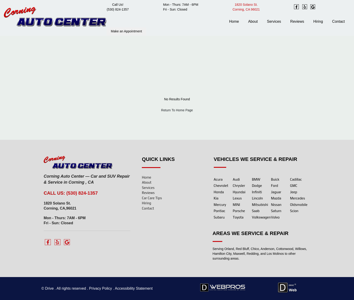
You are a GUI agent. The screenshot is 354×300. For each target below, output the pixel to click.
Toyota (238, 217)
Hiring (318, 21)
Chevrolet (221, 186)
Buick (275, 179)
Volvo (275, 217)
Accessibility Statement (134, 288)
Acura (218, 179)
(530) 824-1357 (118, 9)
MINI (236, 205)
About (253, 21)
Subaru (219, 217)
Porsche (239, 211)
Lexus (237, 198)
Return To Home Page (177, 110)
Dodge (257, 186)
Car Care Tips (152, 198)
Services (274, 21)
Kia (216, 198)
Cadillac (296, 179)
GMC (293, 186)
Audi (236, 179)
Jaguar (276, 192)
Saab (256, 211)
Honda (219, 192)
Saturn (276, 211)
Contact (338, 21)
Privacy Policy (100, 288)
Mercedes (297, 198)
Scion (294, 211)
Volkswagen (261, 217)
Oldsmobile (299, 205)
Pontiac (219, 211)
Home (234, 21)
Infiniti (257, 192)
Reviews (297, 21)
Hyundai (239, 192)
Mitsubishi (260, 205)
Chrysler (239, 186)
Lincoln (257, 198)
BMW (256, 179)
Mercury (220, 205)
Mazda (276, 198)
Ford (274, 186)
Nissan (276, 205)
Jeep (293, 192)
